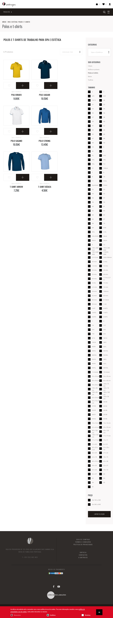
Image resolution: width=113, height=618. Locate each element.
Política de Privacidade (83, 544)
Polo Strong (44, 140)
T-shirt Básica (44, 186)
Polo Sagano (16, 140)
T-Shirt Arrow (16, 186)
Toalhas (90, 80)
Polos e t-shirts (93, 73)
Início (4, 22)
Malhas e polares (93, 69)
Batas (90, 76)
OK (99, 612)
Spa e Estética (12, 22)
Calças (90, 66)
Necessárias (17, 615)
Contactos (83, 555)
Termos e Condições (83, 542)
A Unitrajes (83, 557)
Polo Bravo (16, 94)
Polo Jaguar (44, 94)
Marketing (87, 615)
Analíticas (53, 615)
